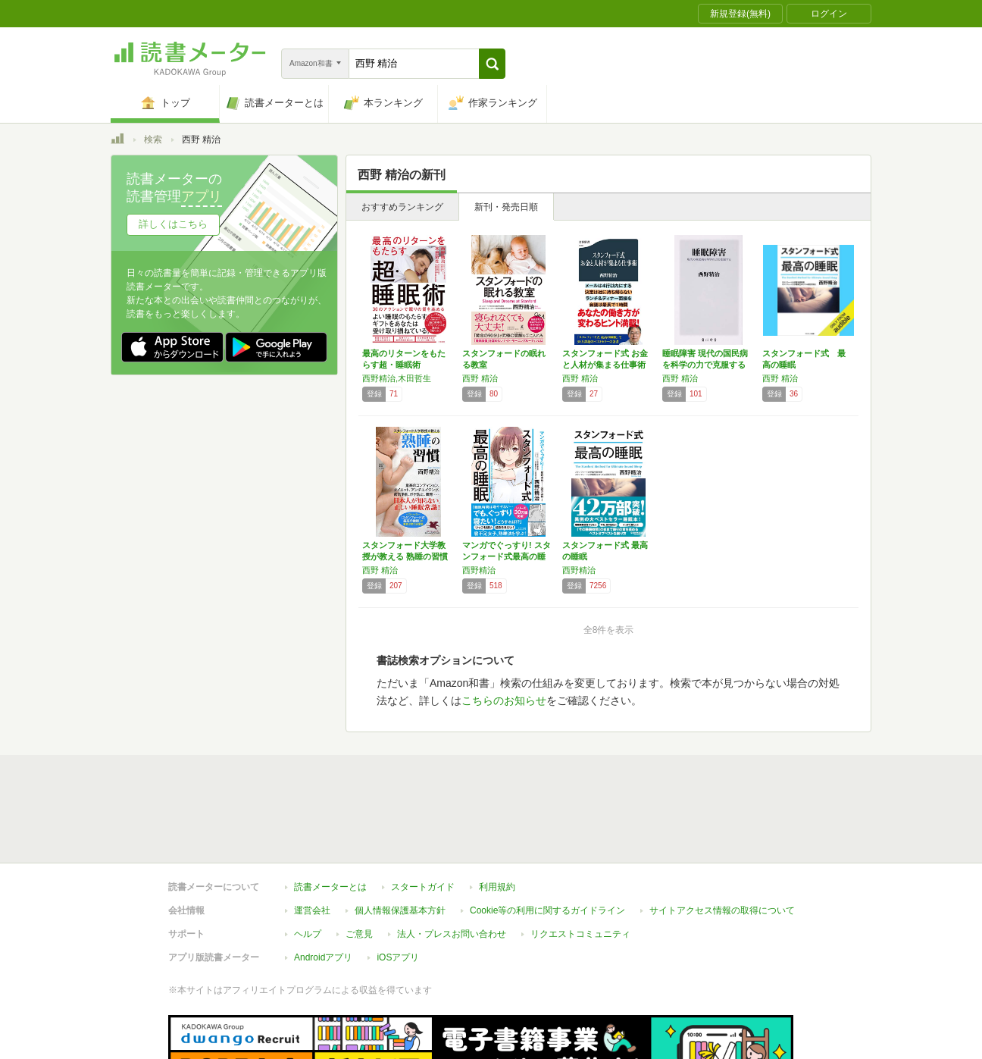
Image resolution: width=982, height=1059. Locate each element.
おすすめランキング (402, 207)
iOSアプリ (398, 887)
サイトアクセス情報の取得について (722, 840)
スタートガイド (423, 817)
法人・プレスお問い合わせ (451, 864)
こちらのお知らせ (503, 700)
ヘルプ (307, 864)
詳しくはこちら (173, 224)
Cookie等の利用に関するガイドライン (547, 840)
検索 (153, 139)
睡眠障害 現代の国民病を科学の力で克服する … (705, 365)
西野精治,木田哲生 (396, 378)
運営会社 (312, 840)
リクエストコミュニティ (580, 864)
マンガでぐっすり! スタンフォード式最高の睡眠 (506, 556)
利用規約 (497, 817)
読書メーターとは (330, 817)
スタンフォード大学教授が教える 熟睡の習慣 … (405, 556)
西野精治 (479, 570)
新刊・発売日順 (506, 207)
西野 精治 (480, 378)
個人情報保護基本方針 (400, 840)
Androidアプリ (323, 887)
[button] (492, 64)
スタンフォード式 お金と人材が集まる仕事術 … (605, 365)
